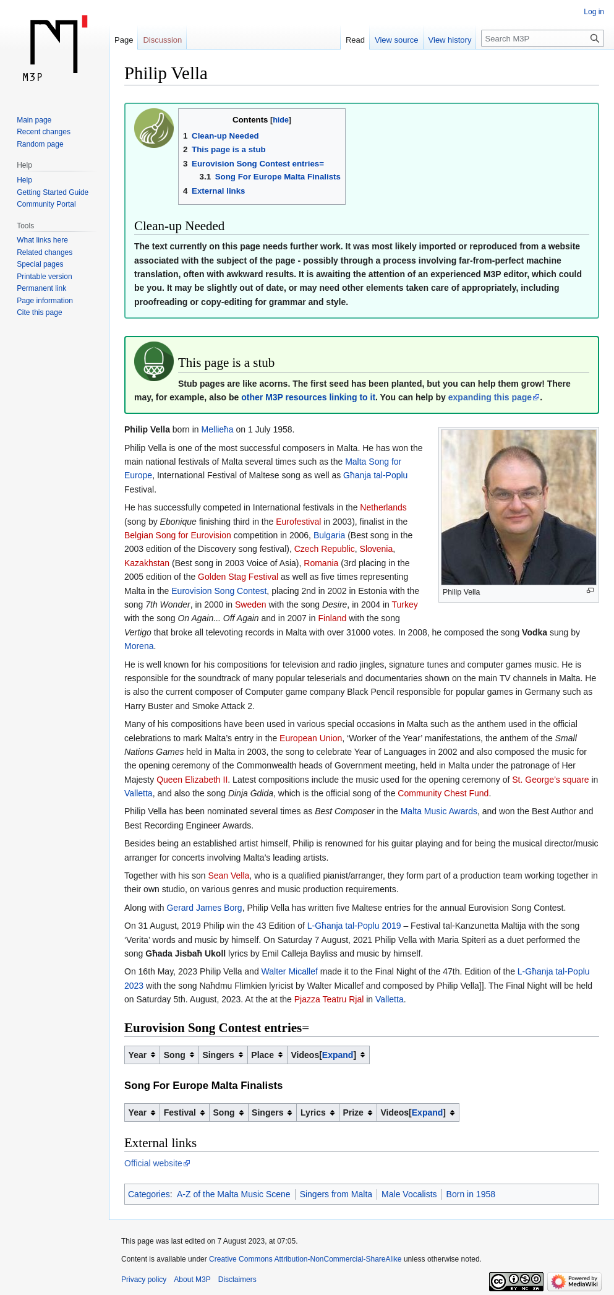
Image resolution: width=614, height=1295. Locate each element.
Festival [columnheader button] (180, 1112)
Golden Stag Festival (238, 577)
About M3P (192, 1279)
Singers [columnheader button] (218, 1055)
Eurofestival (298, 522)
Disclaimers (237, 1279)
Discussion (162, 40)
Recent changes (43, 131)
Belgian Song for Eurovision (177, 535)
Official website (153, 1163)
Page (123, 40)
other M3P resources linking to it (308, 397)
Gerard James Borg (204, 908)
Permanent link (41, 288)
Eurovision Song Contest (218, 591)
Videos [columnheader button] (324, 1055)
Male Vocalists (409, 1194)
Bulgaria (329, 535)
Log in (594, 11)
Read (355, 40)
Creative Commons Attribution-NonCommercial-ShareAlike (305, 1259)
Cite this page (39, 312)
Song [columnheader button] (174, 1055)
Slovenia (376, 549)
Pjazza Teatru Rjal (329, 999)
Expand (338, 1055)
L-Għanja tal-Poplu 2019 (354, 926)
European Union (310, 738)
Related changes (44, 252)
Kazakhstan (146, 563)
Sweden (250, 604)
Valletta (138, 793)
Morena (138, 646)
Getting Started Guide (52, 192)
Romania (321, 563)
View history (450, 40)
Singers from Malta (336, 1194)
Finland (332, 618)
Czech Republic (324, 549)
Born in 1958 (470, 1194)
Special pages (40, 264)
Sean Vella (228, 875)
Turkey (405, 604)
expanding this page (490, 397)
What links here (42, 240)
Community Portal (46, 204)
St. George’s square (550, 780)
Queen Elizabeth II (192, 780)
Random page (40, 144)
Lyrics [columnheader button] (313, 1112)
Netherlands (383, 507)
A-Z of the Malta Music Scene (234, 1194)
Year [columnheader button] (138, 1055)
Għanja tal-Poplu (375, 475)
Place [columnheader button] (262, 1055)
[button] (337, 1055)
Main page (34, 120)
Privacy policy (143, 1279)
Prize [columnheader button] (353, 1112)
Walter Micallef (290, 971)
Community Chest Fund (443, 793)
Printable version (44, 276)
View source (397, 40)
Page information (45, 300)
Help (24, 180)
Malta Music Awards (439, 811)
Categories (149, 1194)
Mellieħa (218, 429)
